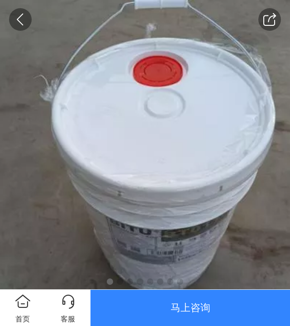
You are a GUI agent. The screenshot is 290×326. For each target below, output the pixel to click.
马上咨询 (190, 307)
